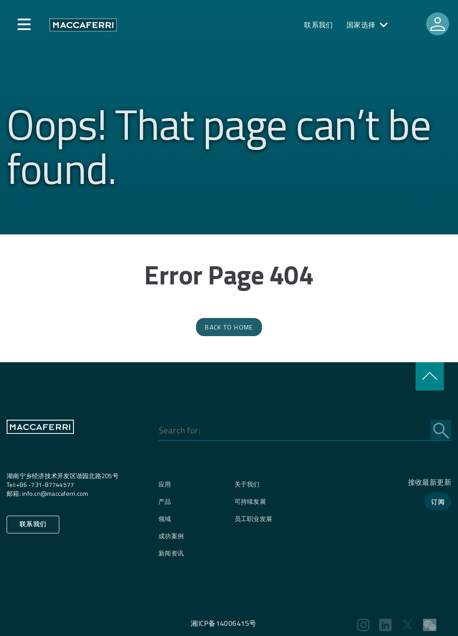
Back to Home (229, 327)
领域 (164, 518)
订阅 (438, 501)
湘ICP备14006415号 (223, 623)
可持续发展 (250, 501)
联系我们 (318, 24)
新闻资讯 (171, 553)
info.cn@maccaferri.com (55, 493)
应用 (164, 484)
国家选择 (361, 24)
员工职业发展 (254, 518)
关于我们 (247, 484)
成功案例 (171, 535)
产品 (164, 501)
